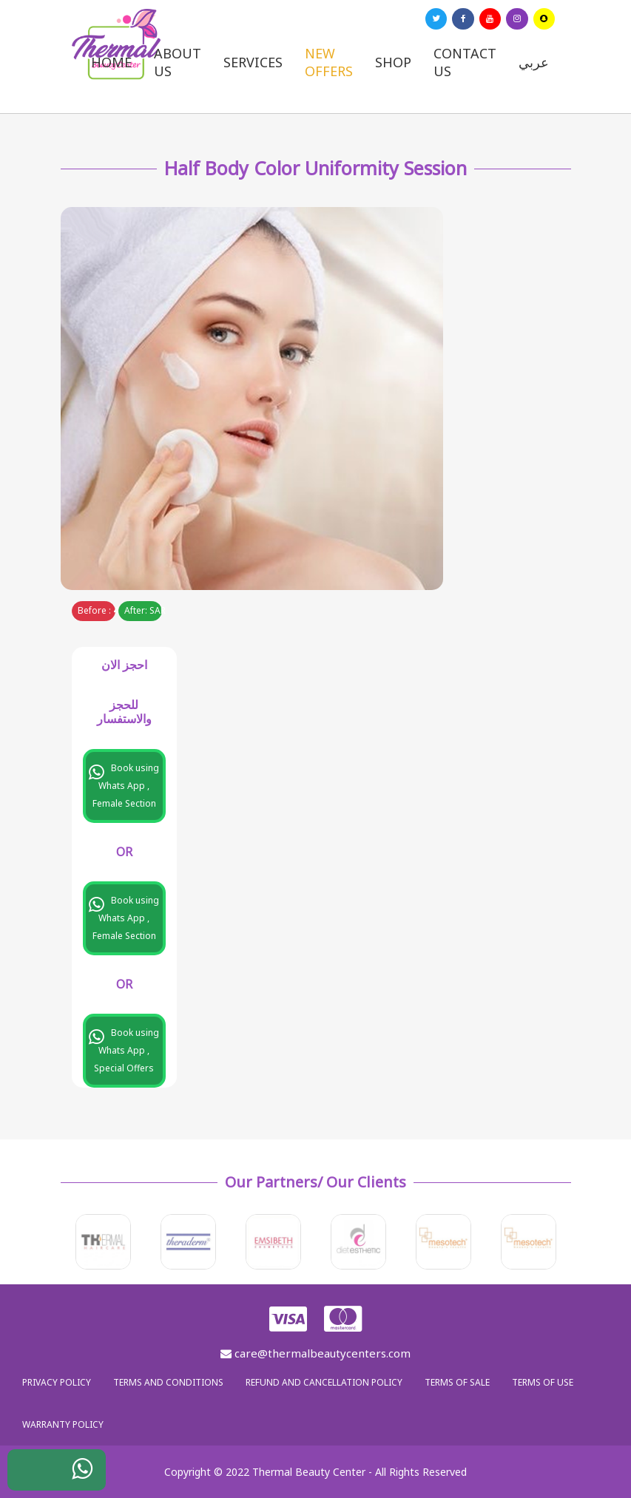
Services (253, 62)
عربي (534, 62)
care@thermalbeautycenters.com (315, 1353)
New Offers (329, 62)
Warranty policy (63, 1424)
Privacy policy (56, 1382)
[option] (103, 1242)
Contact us (464, 62)
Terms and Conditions (168, 1382)
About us (177, 62)
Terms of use (542, 1382)
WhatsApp (71, 1474)
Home (111, 62)
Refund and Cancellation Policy (324, 1382)
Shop (393, 62)
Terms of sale (457, 1382)
